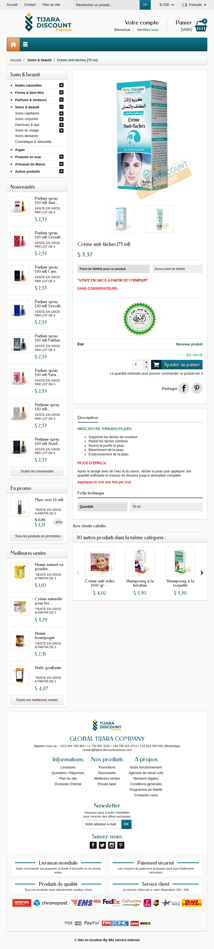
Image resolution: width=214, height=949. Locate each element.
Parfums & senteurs (31, 100)
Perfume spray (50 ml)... (47, 406)
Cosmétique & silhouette (33, 142)
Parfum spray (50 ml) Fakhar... (48, 338)
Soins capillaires (27, 113)
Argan (20, 150)
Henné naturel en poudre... (49, 566)
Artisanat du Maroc (30, 164)
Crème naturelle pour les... (48, 601)
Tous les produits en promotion (37, 536)
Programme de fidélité (146, 790)
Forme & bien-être (29, 92)
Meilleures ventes (107, 778)
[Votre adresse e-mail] (102, 824)
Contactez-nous (146, 795)
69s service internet (124, 940)
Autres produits (27, 172)
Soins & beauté (27, 107)
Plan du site (68, 778)
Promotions (107, 767)
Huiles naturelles (28, 85)
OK (145, 5)
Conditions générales (146, 784)
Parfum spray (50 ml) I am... (46, 269)
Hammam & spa (27, 125)
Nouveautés (107, 773)
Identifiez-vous (148, 29)
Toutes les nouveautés (37, 471)
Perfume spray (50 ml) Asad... (47, 441)
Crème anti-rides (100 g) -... (100, 583)
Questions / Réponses (68, 773)
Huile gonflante (48, 667)
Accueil (15, 60)
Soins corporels (26, 119)
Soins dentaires (26, 136)
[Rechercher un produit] (106, 5)
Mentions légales (146, 778)
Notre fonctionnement (146, 767)
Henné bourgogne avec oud (45, 637)
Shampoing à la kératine (140, 583)
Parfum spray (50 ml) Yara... (47, 372)
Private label (107, 784)
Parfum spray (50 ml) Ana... (46, 200)
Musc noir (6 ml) (49, 499)
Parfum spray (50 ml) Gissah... (49, 235)
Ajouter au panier (175, 364)
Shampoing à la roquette (180, 583)
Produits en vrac (28, 157)
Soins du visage (27, 130)
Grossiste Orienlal (68, 784)
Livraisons (68, 767)
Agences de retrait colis (146, 773)
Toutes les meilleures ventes (37, 700)
